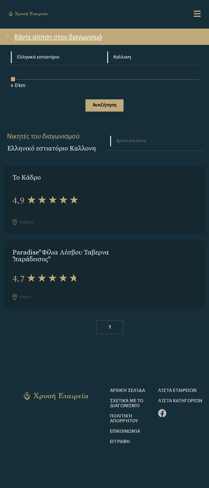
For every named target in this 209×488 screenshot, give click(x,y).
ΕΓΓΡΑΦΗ (120, 442)
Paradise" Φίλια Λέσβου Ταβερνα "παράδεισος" (61, 255)
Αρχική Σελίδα (127, 390)
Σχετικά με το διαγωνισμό (126, 404)
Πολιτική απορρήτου (124, 419)
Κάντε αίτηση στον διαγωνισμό (53, 37)
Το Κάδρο (27, 177)
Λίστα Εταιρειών (177, 390)
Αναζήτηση (104, 105)
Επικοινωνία (125, 431)
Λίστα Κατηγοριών (180, 401)
